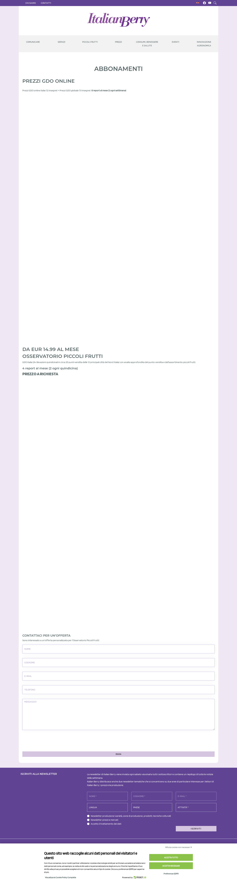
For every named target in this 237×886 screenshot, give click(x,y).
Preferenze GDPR (171, 873)
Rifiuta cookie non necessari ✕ (178, 847)
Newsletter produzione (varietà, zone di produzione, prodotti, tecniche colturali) (131, 815)
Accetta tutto (171, 857)
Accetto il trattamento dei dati (106, 823)
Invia (118, 754)
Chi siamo (30, 3)
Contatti (46, 3)
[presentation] (45, 741)
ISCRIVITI (196, 828)
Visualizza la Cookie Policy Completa (60, 877)
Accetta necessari (171, 866)
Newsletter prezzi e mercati (104, 819)
